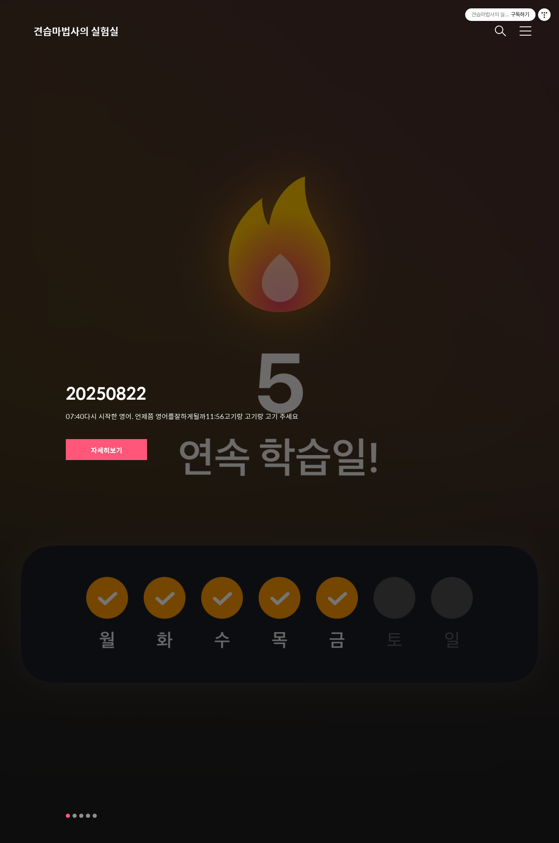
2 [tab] (74, 816)
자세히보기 (106, 450)
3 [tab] (81, 816)
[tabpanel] (279, 421)
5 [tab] (95, 816)
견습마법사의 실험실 (76, 31)
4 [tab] (88, 816)
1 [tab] (68, 816)
